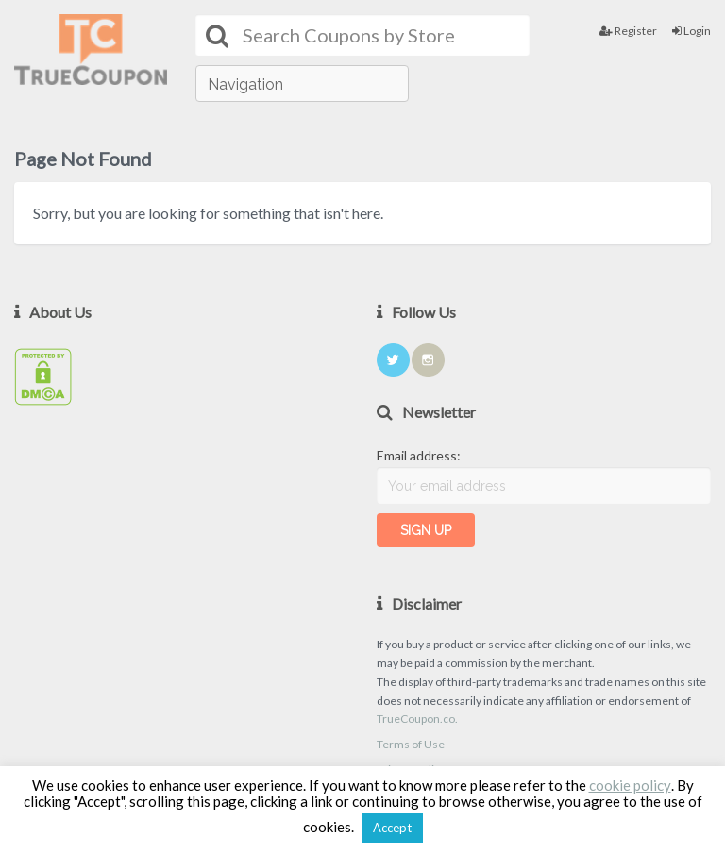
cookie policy (630, 785)
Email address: (419, 455)
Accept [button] (392, 827)
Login (691, 31)
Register (628, 31)
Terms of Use (411, 744)
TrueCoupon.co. (417, 719)
